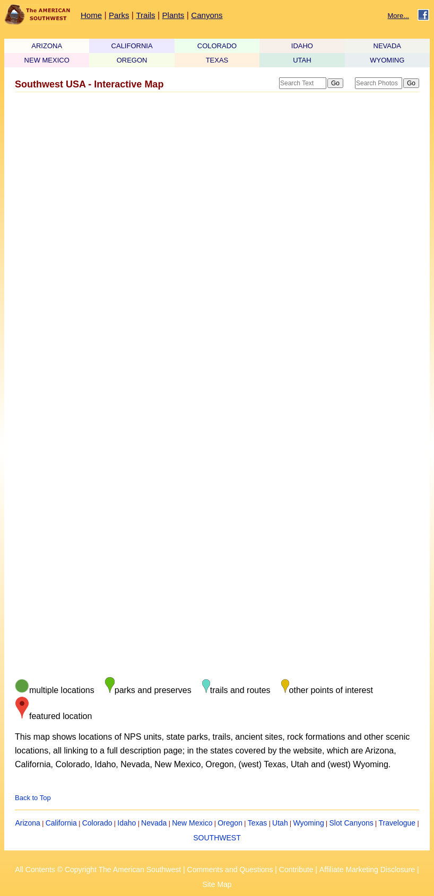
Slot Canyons (351, 823)
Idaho (126, 823)
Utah (280, 823)
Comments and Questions (230, 869)
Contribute (296, 869)
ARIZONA (46, 46)
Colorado (97, 823)
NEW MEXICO (47, 60)
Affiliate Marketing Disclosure (367, 869)
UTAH (302, 60)
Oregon (230, 823)
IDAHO (302, 46)
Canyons (206, 15)
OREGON (132, 60)
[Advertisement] (214, 180)
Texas (257, 823)
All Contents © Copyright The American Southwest (98, 869)
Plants (173, 15)
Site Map (216, 884)
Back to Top (33, 798)
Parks (119, 15)
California (61, 823)
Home (91, 15)
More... (398, 16)
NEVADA (388, 46)
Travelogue (397, 823)
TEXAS (217, 60)
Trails (145, 15)
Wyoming (308, 823)
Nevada (154, 823)
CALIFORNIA (132, 46)
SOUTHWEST (216, 837)
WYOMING (387, 60)
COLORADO (217, 46)
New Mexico (192, 823)
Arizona (27, 823)
